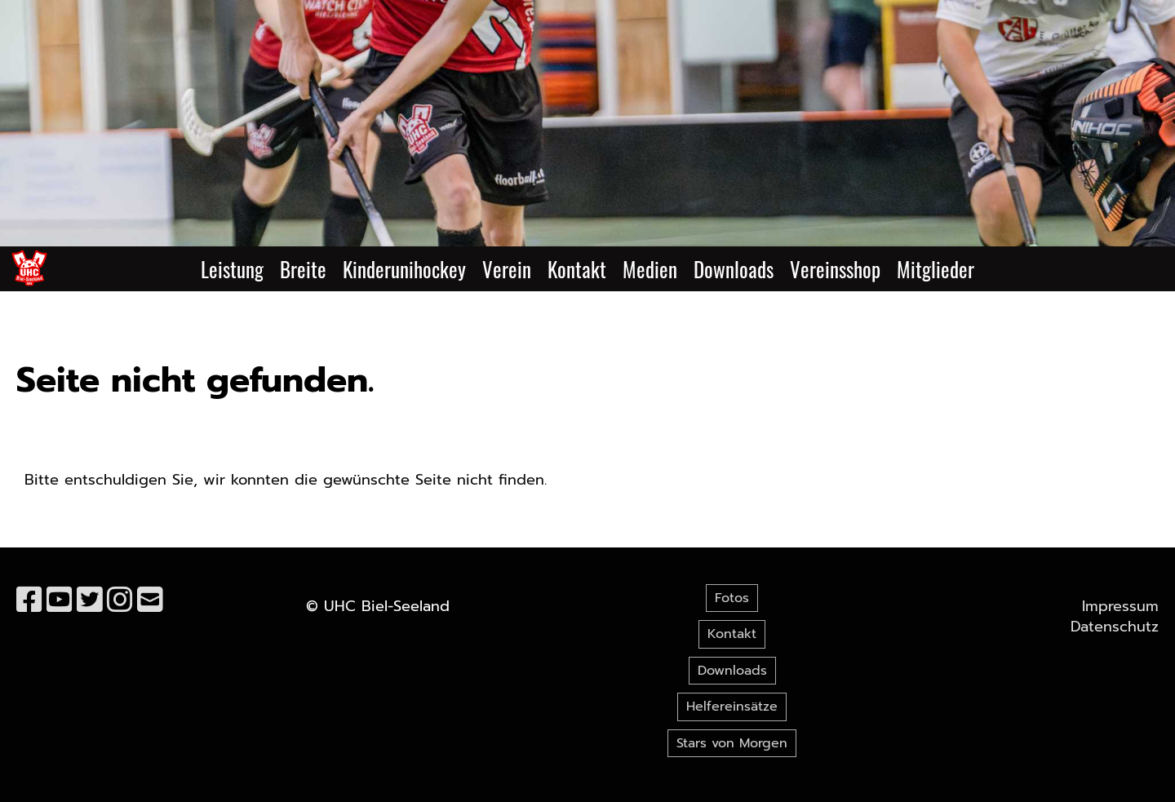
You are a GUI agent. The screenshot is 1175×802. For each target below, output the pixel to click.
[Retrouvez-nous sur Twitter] (90, 600)
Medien (650, 269)
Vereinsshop (835, 269)
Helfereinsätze (732, 706)
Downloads (734, 269)
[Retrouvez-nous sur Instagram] (120, 600)
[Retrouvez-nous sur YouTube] (60, 600)
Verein (506, 269)
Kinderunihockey (404, 269)
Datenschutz (1115, 626)
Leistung (232, 269)
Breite (303, 269)
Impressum (1120, 606)
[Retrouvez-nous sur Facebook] (29, 600)
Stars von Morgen (731, 743)
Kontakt (577, 269)
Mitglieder (935, 269)
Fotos (732, 598)
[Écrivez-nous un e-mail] (150, 600)
